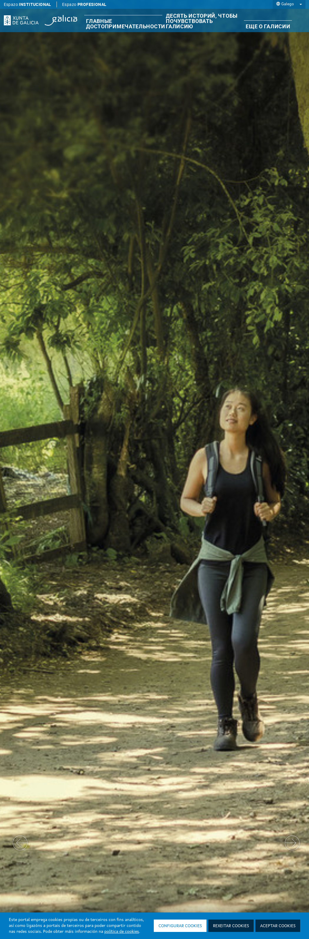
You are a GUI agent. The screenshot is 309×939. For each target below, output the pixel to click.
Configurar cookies (180, 926)
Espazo (27, 4)
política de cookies (121, 932)
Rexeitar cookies (231, 926)
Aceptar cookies (277, 926)
